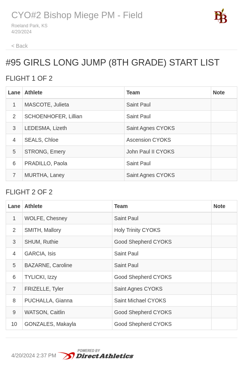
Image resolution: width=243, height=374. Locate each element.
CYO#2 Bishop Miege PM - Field (77, 15)
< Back (19, 46)
